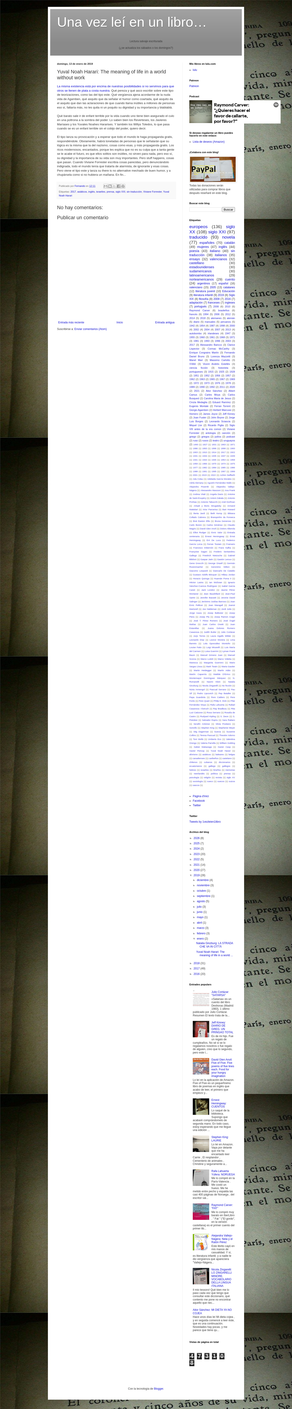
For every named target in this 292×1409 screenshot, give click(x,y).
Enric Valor (216, 532)
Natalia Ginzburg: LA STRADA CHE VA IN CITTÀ (214, 945)
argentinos (203, 283)
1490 (195, 444)
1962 (192, 379)
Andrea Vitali (199, 494)
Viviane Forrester (152, 191)
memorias (230, 770)
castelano (227, 758)
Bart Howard (228, 509)
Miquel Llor (195, 425)
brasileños (223, 310)
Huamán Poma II (222, 578)
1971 (232, 337)
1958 (232, 460)
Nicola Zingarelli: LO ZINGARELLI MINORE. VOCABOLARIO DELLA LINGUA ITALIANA (221, 1278)
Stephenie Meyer (226, 727)
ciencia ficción (198, 367)
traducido (198, 237)
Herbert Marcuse (222, 410)
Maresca (193, 662)
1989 (192, 387)
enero (201, 938)
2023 (197, 854)
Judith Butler (210, 632)
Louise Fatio (195, 647)
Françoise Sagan (198, 551)
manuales (210, 321)
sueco (210, 781)
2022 (213, 475)
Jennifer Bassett (208, 597)
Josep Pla (204, 617)
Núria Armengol (197, 689)
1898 (223, 448)
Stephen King (207, 727)
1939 (232, 456)
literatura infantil (203, 295)
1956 (217, 375)
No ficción (227, 685)
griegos (205, 436)
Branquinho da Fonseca (223, 517)
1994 (206, 314)
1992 (212, 387)
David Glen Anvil (208, 528)
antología (211, 433)
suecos (220, 781)
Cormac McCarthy (218, 348)
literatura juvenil (205, 291)
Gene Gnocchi (196, 563)
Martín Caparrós (198, 674)
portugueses (196, 371)
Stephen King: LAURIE (220, 1139)
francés (193, 314)
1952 (207, 375)
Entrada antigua (165, 322)
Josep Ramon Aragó (224, 617)
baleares (220, 754)
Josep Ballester (215, 613)
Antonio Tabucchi (209, 502)
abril (200, 922)
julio (200, 906)
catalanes (229, 287)
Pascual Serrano (218, 689)
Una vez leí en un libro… (132, 22)
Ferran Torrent (222, 406)
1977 (195, 467)
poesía (194, 251)
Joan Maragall (215, 605)
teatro (216, 440)
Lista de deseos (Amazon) (208, 141)
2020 (232, 387)
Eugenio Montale (199, 406)
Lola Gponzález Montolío (216, 643)
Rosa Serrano (213, 712)
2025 (197, 843)
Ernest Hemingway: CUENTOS (219, 1103)
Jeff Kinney (229, 413)
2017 (73, 191)
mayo (200, 917)
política (214, 773)
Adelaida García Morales (219, 479)
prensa (110, 191)
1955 (192, 337)
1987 (212, 325)
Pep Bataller (225, 693)
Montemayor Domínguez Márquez (207, 678)
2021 (197, 390)
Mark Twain (211, 666)
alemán (231, 318)
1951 (196, 375)
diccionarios (224, 762)
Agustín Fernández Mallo (219, 483)
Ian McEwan (215, 582)
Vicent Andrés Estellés (216, 364)
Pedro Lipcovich (205, 693)
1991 (204, 471)
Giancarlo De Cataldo (224, 570)
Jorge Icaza (195, 613)
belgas (232, 754)
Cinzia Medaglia (198, 402)
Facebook (199, 800)
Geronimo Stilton (220, 567)
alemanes (216, 318)
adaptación (196, 302)
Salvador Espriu (210, 720)
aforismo (193, 754)
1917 (223, 452)
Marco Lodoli (207, 659)
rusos (205, 440)
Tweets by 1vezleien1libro (205, 821)
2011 (222, 387)
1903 (195, 452)
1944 (204, 460)
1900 (232, 448)
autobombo (195, 333)
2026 (197, 838)
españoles (206, 243)
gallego (212, 766)
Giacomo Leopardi (198, 570)
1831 (214, 444)
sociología (198, 781)
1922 (232, 452)
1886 (195, 448)
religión (207, 777)
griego (192, 436)
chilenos (193, 762)
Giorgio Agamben (199, 410)
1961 (212, 337)
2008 (216, 306)
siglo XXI (120, 191)
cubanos (208, 762)
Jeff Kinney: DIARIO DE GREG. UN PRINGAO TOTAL (222, 1027)
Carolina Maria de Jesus (217, 398)
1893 (204, 448)
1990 (202, 387)
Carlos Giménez (214, 525)
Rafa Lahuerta (217, 704)
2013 (228, 329)
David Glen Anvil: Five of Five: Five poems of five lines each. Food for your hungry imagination (222, 1068)
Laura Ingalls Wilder (221, 636)
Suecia (217, 731)
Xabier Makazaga (203, 747)
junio (200, 912)
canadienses (199, 758)
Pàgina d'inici (201, 796)
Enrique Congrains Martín (204, 352)
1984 (213, 467)
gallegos (226, 766)
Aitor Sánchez (214, 390)
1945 (213, 460)
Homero (193, 413)
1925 (221, 371)
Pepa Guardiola (197, 697)
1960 (202, 337)
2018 (203, 318)
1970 (213, 463)
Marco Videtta (224, 659)
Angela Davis (216, 494)
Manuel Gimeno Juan (211, 655)
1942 (192, 325)
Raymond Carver (199, 310)
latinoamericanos (201, 275)
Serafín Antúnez (201, 724)
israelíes (100, 191)
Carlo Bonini (195, 525)
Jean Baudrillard (212, 593)
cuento (230, 279)
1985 (223, 467)
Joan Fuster (199, 417)
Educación (228, 291)
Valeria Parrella (208, 743)
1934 (204, 456)
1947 (227, 333)
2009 (217, 299)
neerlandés (199, 773)
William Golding (227, 743)
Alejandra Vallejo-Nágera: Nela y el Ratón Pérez (222, 1239)
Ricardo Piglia (216, 425)
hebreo (192, 770)
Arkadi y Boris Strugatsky (207, 506)
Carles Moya (212, 394)
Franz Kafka (225, 547)
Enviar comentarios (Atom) (90, 329)
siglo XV (231, 777)
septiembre (204, 896)
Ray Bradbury (220, 708)
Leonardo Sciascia (219, 421)
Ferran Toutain (214, 544)
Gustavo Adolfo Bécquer (205, 574)
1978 (228, 383)
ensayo (194, 259)
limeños (217, 770)
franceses (214, 302)
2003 (228, 341)
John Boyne (217, 417)
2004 (207, 329)
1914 (213, 452)
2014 (192, 318)
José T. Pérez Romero (205, 620)
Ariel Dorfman (228, 502)
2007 (217, 329)
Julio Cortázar (228, 632)
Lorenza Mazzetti (220, 356)
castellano (196, 263)
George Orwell (215, 563)
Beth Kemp (216, 513)
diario (196, 321)
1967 (222, 379)
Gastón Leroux (224, 559)
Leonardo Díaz (196, 640)
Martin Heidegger (202, 670)
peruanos (226, 321)
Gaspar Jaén (207, 559)
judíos (218, 436)
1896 (213, 448)
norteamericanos (201, 279)
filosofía (203, 299)
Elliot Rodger (199, 532)
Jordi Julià (226, 609)
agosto (201, 901)
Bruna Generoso (223, 521)
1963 (202, 379)
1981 (196, 341)
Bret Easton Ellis (201, 521)
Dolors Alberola (227, 528)
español (223, 283)
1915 (211, 371)
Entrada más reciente (71, 322)
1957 (228, 375)
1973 (207, 383)
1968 (222, 337)
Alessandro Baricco (211, 344)
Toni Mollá (198, 739)
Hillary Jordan (228, 574)
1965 (212, 379)
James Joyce (210, 413)
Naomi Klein (213, 681)
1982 (204, 467)
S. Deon (224, 716)
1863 (223, 444)
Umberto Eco (214, 739)
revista (219, 777)
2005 (213, 287)
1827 (205, 444)
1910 (204, 452)
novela (228, 237)
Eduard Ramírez (222, 402)
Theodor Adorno (227, 735)
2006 (217, 314)
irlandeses (213, 333)
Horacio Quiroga (201, 578)
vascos (196, 785)
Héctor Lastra (196, 582)
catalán (229, 243)
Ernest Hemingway (214, 536)
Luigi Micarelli (213, 647)
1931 (195, 456)
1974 (223, 463)
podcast (230, 436)
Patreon (194, 86)
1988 (195, 471)
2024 (197, 848)
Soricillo (193, 727)
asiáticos (82, 191)
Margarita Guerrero (213, 662)
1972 (196, 383)
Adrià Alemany (196, 483)
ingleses (230, 302)
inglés (91, 191)
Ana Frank (230, 490)
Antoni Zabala (217, 498)
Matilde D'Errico (221, 674)
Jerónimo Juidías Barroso (213, 601)
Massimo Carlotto (220, 360)
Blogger (158, 1388)
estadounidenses (201, 267)
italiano (215, 251)
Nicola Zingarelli (210, 685)
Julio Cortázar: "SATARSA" (220, 993)
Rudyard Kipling (208, 716)
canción (226, 433)
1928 (232, 371)
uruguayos (229, 440)
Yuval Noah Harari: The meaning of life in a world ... (214, 953)
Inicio (120, 322)
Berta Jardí (199, 513)
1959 (195, 463)
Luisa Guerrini (211, 651)
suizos (232, 781)
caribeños (214, 758)
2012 (228, 314)
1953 (223, 460)
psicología (194, 777)
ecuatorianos (195, 766)
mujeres (203, 247)
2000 (232, 325)
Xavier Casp (224, 747)
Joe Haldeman (209, 609)
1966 (204, 463)
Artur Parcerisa (210, 509)
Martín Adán (224, 670)
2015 (204, 475)
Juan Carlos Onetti (213, 624)
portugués (200, 306)
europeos (198, 226)
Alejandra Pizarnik (199, 486)
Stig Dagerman (201, 731)
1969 (232, 379)
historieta (223, 367)
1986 (232, 467)
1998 (222, 325)
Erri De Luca (214, 540)
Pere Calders (218, 697)
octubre (202, 890)
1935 (213, 456)
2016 (228, 299)
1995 (213, 471)
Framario (230, 544)
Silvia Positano (223, 724)
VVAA (192, 364)
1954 (202, 325)
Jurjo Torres (199, 636)
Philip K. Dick (220, 701)
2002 (196, 329)
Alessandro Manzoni (211, 490)
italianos (221, 255)
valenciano (195, 287)
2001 (195, 475)
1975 (232, 463)
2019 (221, 295)
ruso (195, 440)
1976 (217, 383)
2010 (227, 306)
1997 (223, 471)
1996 (217, 341)
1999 (232, 471)
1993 (207, 341)
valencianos (218, 259)
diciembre (203, 880)
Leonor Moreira (217, 640)
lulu (195, 70)
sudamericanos (200, 271)
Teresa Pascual (207, 735)
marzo (201, 928)
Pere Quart (204, 701)
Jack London (208, 590)
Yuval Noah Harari (220, 751)
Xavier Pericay (197, 751)
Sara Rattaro (228, 720)
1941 (195, 460)
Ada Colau (198, 479)
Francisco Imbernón (203, 547)
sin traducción (134, 191)
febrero (201, 933)
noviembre (203, 885)
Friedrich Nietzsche (212, 555)
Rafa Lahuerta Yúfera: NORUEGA (223, 1172)
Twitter (197, 805)
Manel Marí (196, 360)
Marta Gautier (228, 666)
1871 (232, 444)
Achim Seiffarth (227, 475)
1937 (223, 456)
